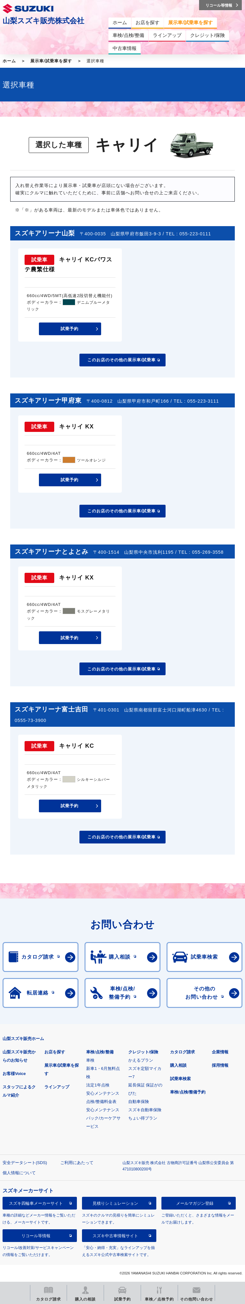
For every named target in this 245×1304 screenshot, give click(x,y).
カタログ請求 (182, 1052)
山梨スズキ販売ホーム (23, 1038)
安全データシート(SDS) (25, 1162)
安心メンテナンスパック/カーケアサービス (103, 1118)
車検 (90, 1060)
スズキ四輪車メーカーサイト (36, 1203)
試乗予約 (69, 328)
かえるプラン (140, 1060)
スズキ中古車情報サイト (115, 1235)
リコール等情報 (35, 1235)
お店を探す (54, 1052)
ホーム (9, 61)
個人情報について (19, 1172)
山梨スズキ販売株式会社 (43, 21)
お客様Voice (14, 1073)
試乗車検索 (180, 1078)
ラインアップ (56, 1087)
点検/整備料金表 (101, 1101)
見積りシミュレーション (115, 1203)
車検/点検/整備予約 (187, 1092)
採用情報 (220, 1065)
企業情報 (220, 1052)
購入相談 (178, 1065)
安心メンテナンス (102, 1093)
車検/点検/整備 (99, 1052)
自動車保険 (138, 1101)
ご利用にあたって (76, 1162)
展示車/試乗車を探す (51, 61)
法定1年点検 (97, 1085)
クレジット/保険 (143, 1052)
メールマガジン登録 (194, 1203)
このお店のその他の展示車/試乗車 (121, 359)
